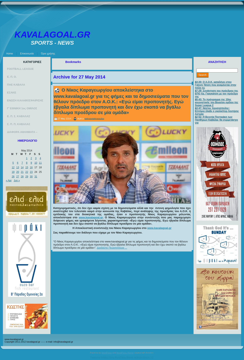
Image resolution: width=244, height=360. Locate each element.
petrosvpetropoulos (94, 118)
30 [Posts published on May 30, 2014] (31, 176)
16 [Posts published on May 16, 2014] (31, 167)
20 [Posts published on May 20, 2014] (17, 172)
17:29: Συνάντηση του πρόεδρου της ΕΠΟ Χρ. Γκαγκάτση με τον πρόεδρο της (216, 93)
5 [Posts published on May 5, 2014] (13, 162)
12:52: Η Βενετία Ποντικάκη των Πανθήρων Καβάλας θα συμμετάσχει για (216, 119)
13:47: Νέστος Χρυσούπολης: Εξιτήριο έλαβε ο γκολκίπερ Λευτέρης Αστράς (217, 111)
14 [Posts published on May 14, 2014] (22, 167)
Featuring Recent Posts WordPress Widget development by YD (122, 357)
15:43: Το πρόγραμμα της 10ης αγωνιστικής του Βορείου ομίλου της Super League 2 (216, 102)
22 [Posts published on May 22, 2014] (26, 172)
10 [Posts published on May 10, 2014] (35, 162)
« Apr (9, 180)
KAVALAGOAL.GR (52, 34)
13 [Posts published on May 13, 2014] (17, 167)
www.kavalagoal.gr (91, 217)
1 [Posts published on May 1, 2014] (26, 158)
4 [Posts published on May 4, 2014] (40, 158)
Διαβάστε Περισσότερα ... (112, 247)
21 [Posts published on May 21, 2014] (22, 172)
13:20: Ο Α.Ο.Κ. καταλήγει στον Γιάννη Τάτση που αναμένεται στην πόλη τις (215, 85)
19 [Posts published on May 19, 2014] (13, 172)
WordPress (107, 353)
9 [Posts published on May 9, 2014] (31, 162)
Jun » (17, 180)
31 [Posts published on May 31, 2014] (35, 176)
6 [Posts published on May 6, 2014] (17, 162)
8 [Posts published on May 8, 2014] (26, 162)
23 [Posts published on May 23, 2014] (31, 172)
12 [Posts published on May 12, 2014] (13, 167)
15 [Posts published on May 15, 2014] (26, 167)
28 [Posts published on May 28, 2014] (22, 176)
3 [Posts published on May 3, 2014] (36, 158)
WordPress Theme (125, 353)
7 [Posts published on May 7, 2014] (22, 162)
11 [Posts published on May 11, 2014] (40, 162)
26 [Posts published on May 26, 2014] (13, 176)
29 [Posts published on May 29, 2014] (26, 176)
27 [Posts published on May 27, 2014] (17, 176)
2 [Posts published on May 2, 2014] (31, 158)
